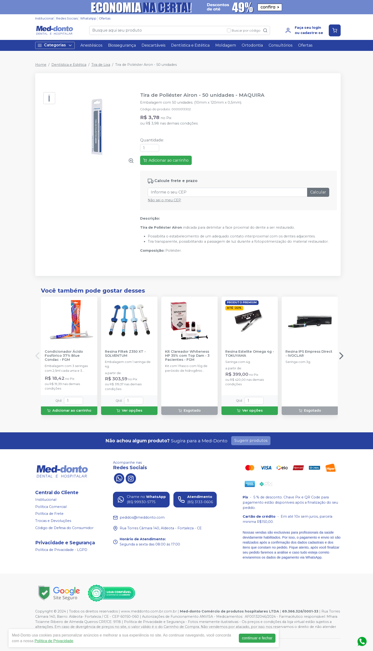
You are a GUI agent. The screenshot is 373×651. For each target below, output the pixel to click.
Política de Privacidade (53, 641)
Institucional (44, 18)
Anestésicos (91, 45)
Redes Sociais (67, 18)
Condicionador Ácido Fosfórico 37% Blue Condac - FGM (64, 356)
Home (40, 65)
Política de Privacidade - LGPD (61, 550)
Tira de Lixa (100, 65)
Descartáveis (153, 45)
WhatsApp (88, 18)
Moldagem (225, 45)
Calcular (318, 192)
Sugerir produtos (250, 440)
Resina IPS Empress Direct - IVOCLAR (308, 354)
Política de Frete (49, 514)
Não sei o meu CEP (164, 200)
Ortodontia (252, 45)
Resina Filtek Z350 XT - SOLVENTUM (125, 354)
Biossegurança (122, 45)
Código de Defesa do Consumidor (64, 528)
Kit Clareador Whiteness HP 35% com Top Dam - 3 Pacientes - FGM (187, 356)
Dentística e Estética (190, 45)
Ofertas (104, 18)
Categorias (55, 45)
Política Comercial (51, 507)
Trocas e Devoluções (53, 521)
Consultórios (280, 45)
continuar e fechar (257, 638)
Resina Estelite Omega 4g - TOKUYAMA (249, 354)
